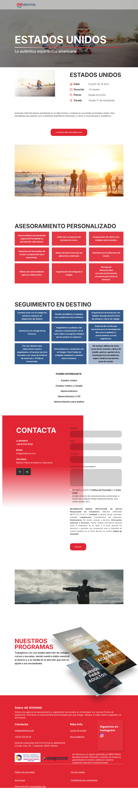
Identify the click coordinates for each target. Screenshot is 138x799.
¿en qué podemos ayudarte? (83, 467)
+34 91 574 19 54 (23, 737)
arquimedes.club (38, 786)
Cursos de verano (78, 730)
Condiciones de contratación (84, 780)
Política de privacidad (25, 772)
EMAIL (72, 441)
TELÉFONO (74, 454)
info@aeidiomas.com (24, 730)
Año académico (77, 737)
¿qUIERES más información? (69, 132)
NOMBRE (73, 428)
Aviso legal (20, 780)
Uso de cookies (78, 772)
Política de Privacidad (101, 490)
